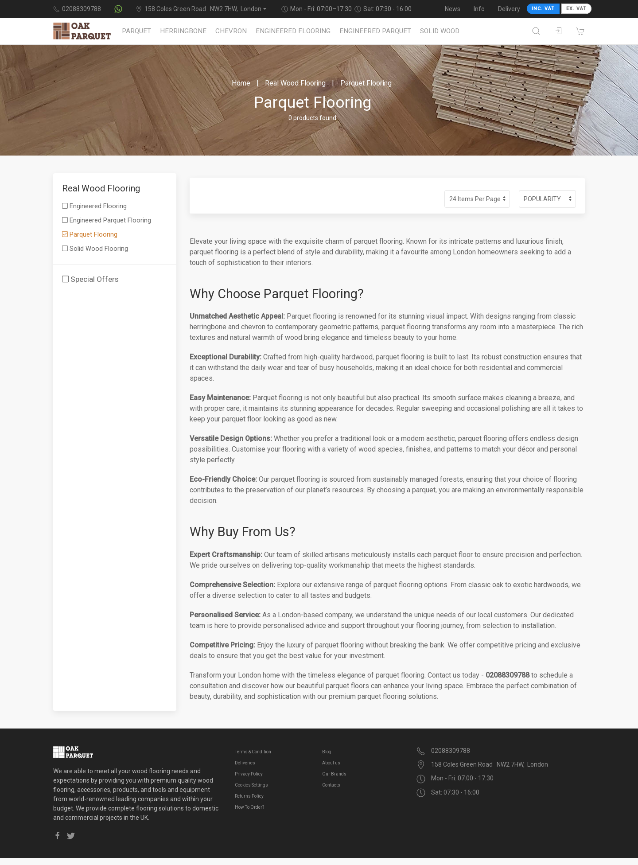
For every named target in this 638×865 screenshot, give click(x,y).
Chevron (231, 31)
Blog (326, 751)
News (452, 8)
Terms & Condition (253, 751)
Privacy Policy (249, 773)
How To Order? (249, 807)
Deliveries (245, 762)
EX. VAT (576, 9)
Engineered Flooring (293, 31)
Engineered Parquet (375, 31)
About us (331, 762)
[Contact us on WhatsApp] (118, 9)
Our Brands (334, 773)
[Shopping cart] (580, 31)
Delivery (509, 8)
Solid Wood (439, 31)
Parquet (136, 31)
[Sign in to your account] (558, 31)
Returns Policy (249, 796)
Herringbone (183, 31)
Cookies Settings (251, 785)
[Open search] (536, 31)
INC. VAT (543, 9)
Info (479, 8)
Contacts (331, 785)
